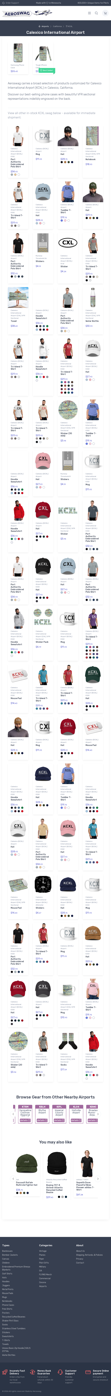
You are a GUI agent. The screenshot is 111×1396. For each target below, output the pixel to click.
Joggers (6, 1285)
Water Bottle (92, 321)
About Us (80, 1251)
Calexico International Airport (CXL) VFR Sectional (93, 152)
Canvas (5, 1259)
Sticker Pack (42, 642)
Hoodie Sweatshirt (41, 317)
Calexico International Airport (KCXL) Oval (66, 260)
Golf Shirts (7, 1273)
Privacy (79, 1259)
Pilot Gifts (44, 1263)
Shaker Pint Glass (10, 1321)
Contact (80, 1263)
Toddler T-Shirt (66, 211)
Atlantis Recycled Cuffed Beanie (56, 1181)
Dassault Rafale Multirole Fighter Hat (26, 1183)
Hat (62, 154)
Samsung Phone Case (17, 66)
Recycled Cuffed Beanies (13, 1317)
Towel (14, 321)
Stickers (40, 261)
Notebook (91, 159)
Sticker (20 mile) (16, 1066)
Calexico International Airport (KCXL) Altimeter (41, 901)
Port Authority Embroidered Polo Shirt (17, 163)
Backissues (7, 1251)
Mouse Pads (7, 1293)
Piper (41, 1259)
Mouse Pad (16, 698)
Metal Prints (7, 1289)
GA (40, 1270)
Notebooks (7, 1301)
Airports (43, 26)
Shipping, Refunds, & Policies (89, 1255)
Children (6, 1263)
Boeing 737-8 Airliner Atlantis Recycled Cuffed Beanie (54, 1189)
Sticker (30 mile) (66, 434)
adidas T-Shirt (82, 1180)
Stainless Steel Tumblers (13, 1328)
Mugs (4, 1297)
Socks (64, 1065)
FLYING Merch (45, 1274)
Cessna (42, 1282)
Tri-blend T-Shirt (17, 216)
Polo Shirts (7, 1309)
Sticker (64, 266)
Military (42, 1267)
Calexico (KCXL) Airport (42, 150)
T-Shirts (6, 1340)
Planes (42, 1255)
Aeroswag (37, 1391)
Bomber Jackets (10, 1255)
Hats (4, 1277)
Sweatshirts (8, 1336)
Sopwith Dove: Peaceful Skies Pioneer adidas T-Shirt (85, 1186)
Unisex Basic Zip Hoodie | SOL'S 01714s (16, 1349)
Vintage (43, 1251)
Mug (38, 154)
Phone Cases (8, 1305)
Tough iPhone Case (41, 66)
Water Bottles (8, 1355)
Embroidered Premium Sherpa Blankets (16, 1268)
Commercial (44, 1278)
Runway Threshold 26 (41, 257)
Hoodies (6, 1281)
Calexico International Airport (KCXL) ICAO (16, 152)
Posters (6, 1313)
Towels (5, 1344)
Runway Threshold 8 (66, 475)
